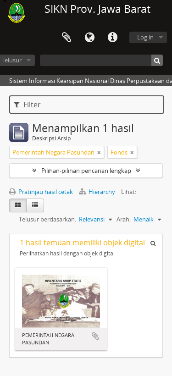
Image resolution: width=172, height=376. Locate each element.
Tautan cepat (112, 37)
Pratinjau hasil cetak (41, 192)
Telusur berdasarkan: (47, 219)
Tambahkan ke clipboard (95, 336)
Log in (145, 37)
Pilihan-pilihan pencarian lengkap (86, 170)
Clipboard (66, 37)
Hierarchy (98, 192)
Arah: (124, 219)
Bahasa (89, 37)
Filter (27, 105)
